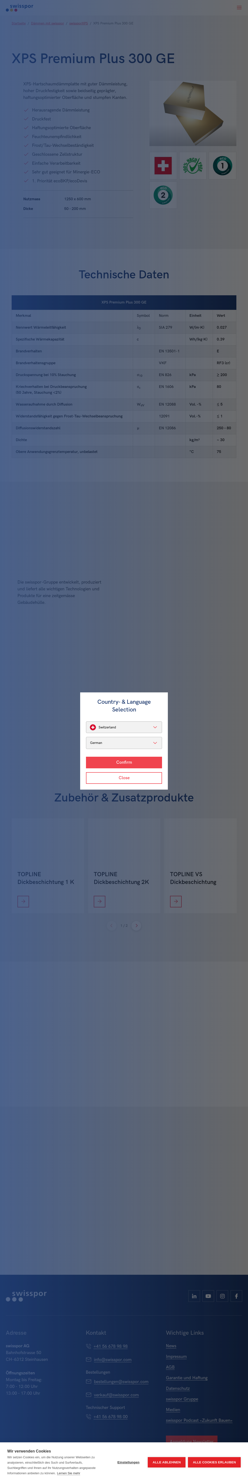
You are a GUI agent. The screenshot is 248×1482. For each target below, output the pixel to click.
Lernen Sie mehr (68, 1473)
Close (124, 777)
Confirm (124, 762)
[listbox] (124, 727)
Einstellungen (128, 1462)
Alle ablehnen (167, 1462)
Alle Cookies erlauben (214, 1462)
